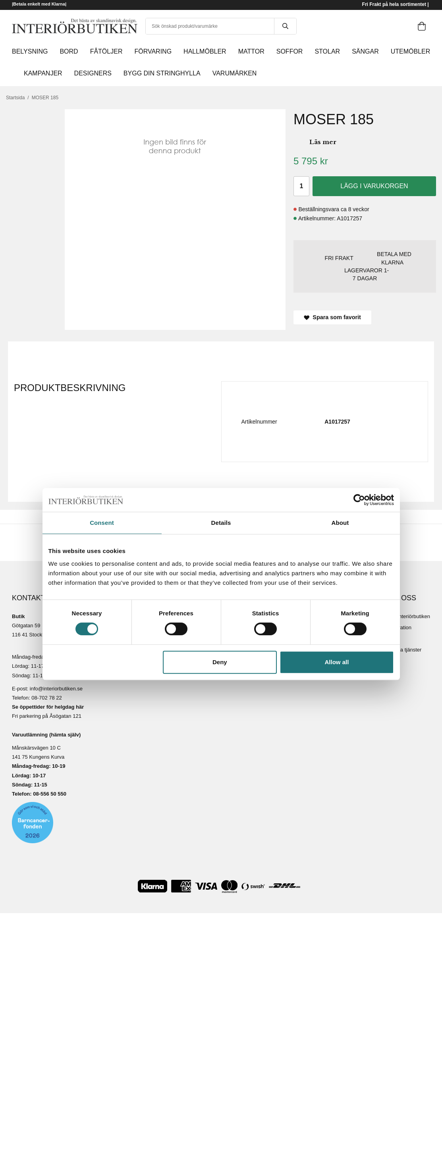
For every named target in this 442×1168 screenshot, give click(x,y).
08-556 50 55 (48, 794)
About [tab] (340, 522)
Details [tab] (221, 522)
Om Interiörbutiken (409, 616)
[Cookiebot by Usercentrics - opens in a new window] (359, 500)
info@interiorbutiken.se (56, 689)
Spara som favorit (332, 317)
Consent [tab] (102, 522)
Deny (219, 662)
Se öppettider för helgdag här (48, 707)
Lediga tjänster (404, 650)
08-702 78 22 (46, 698)
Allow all (337, 662)
